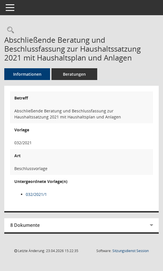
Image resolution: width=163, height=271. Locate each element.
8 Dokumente (25, 225)
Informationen (27, 74)
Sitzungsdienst (130, 250)
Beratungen (74, 74)
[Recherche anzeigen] (9, 30)
